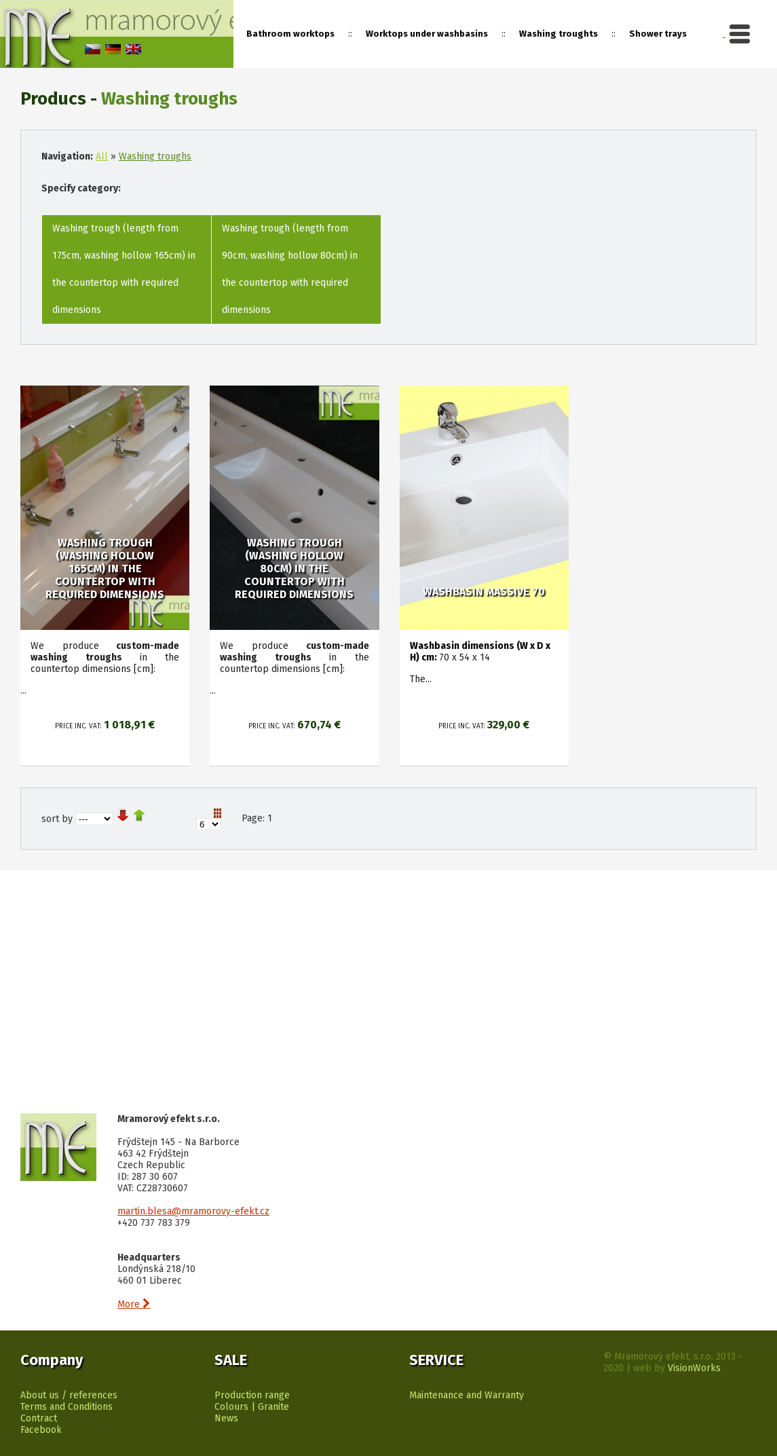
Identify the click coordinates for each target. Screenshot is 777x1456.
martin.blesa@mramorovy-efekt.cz (193, 1211)
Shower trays (658, 34)
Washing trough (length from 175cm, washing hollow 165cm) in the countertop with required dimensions (123, 269)
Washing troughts (558, 34)
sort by (57, 819)
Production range (252, 1395)
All (102, 156)
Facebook (41, 1430)
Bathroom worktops (290, 34)
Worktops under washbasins (427, 34)
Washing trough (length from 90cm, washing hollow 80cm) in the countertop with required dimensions (290, 269)
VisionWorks (694, 1368)
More (133, 1304)
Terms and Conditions (66, 1407)
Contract (38, 1418)
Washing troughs (155, 156)
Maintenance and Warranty (466, 1395)
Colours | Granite (251, 1407)
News (226, 1418)
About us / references (68, 1395)
